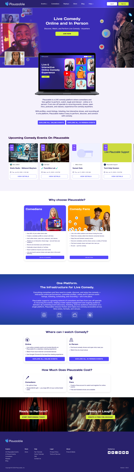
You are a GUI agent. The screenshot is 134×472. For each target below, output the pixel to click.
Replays (7, 458)
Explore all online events (51, 122)
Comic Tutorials (39, 454)
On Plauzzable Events (12, 452)
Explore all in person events (81, 122)
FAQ (35, 456)
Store (26, 452)
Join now (67, 34)
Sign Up (123, 4)
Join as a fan (89, 257)
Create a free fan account (100, 417)
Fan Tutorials (38, 452)
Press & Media (70, 452)
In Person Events (10, 454)
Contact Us (37, 458)
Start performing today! (33, 417)
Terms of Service (55, 454)
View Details (23, 176)
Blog (6, 461)
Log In (112, 4)
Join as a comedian (45, 257)
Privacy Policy (54, 452)
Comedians (8, 456)
